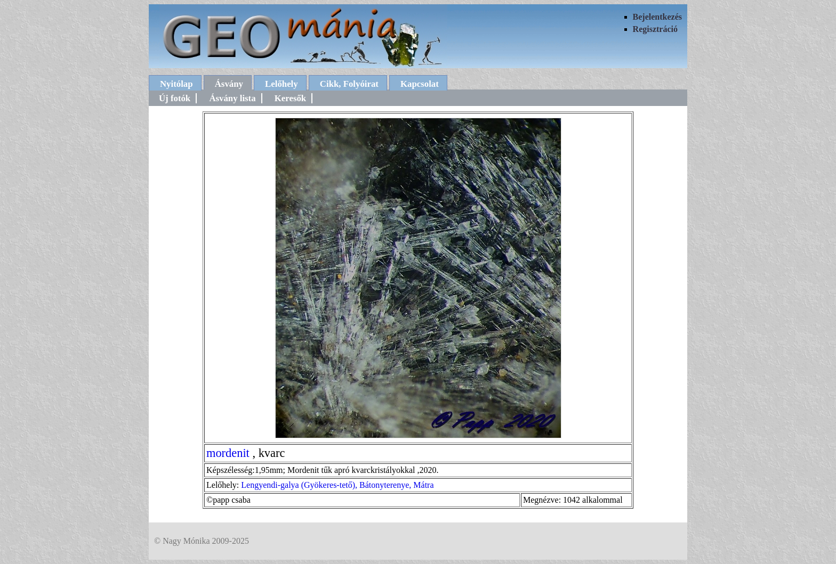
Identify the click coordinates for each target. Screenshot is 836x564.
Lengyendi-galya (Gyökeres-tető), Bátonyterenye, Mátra (337, 484)
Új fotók (174, 98)
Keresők (290, 98)
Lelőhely (281, 84)
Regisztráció (655, 29)
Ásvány (229, 84)
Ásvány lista (232, 98)
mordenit (228, 453)
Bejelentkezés (657, 16)
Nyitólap (176, 84)
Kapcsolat (419, 84)
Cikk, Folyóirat (349, 84)
